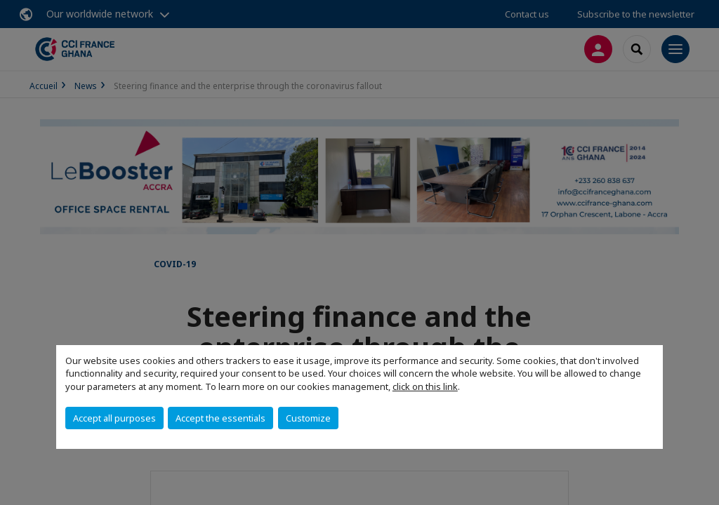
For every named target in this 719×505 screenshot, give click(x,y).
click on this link (425, 386)
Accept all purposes (114, 418)
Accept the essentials (220, 418)
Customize (308, 418)
